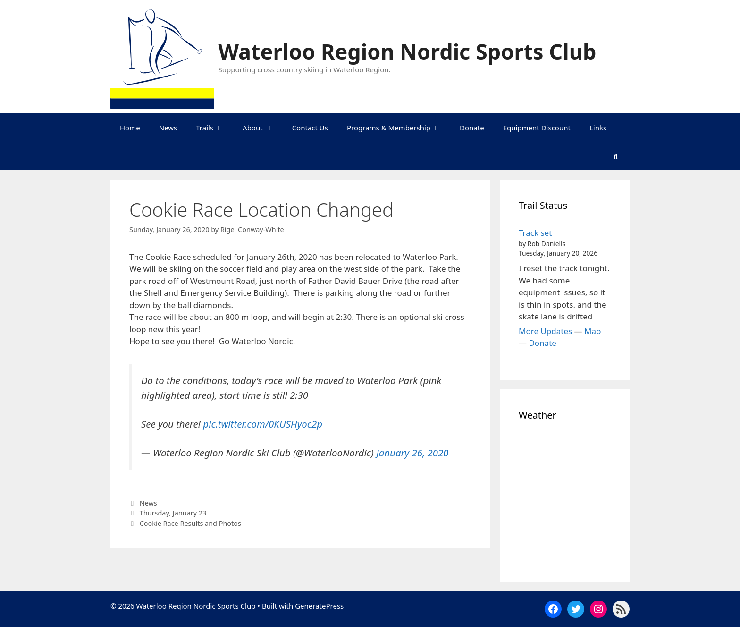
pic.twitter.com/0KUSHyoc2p (262, 423)
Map (592, 331)
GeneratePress (319, 605)
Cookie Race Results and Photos (190, 523)
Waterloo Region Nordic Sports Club (408, 51)
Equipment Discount (537, 127)
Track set (535, 232)
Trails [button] (214, 127)
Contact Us (310, 127)
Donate (472, 127)
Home (130, 127)
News (168, 127)
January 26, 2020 (412, 452)
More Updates (545, 331)
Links (597, 127)
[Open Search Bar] (616, 156)
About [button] (263, 127)
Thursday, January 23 (173, 512)
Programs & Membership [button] (398, 127)
